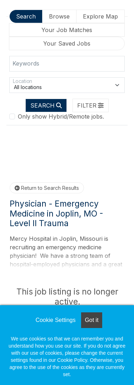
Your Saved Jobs (66, 43)
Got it (91, 320)
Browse (59, 16)
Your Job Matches (66, 29)
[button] (91, 105)
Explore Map (100, 16)
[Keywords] (67, 64)
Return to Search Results (47, 188)
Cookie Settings (55, 320)
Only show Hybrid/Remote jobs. (61, 116)
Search (26, 16)
